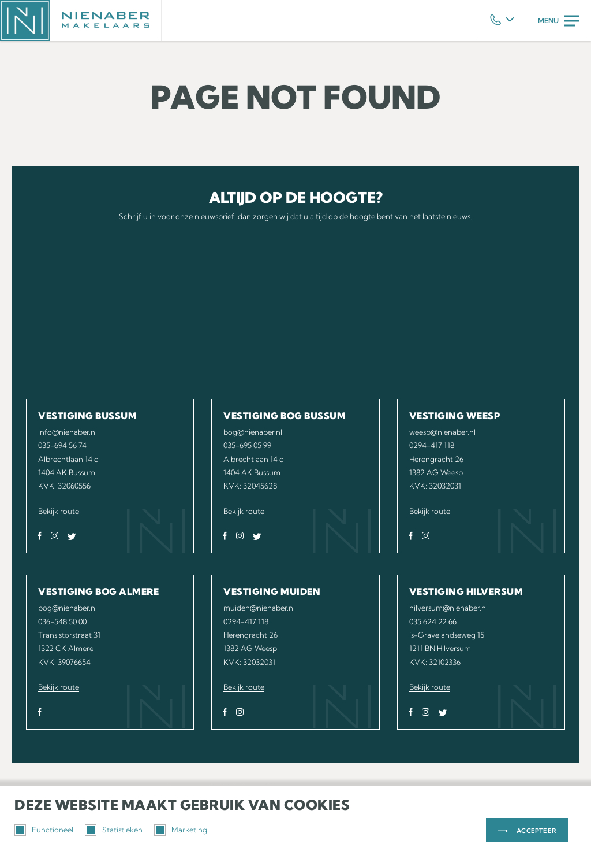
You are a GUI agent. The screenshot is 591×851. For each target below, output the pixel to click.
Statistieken (114, 830)
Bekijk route (58, 511)
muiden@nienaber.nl (259, 607)
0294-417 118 (431, 445)
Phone (502, 21)
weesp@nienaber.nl (442, 431)
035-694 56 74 (62, 445)
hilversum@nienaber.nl (448, 607)
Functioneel (43, 830)
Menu (558, 20)
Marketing (180, 830)
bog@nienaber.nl (252, 431)
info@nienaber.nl (67, 431)
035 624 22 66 (433, 621)
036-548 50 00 (62, 621)
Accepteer (536, 831)
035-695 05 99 (247, 445)
